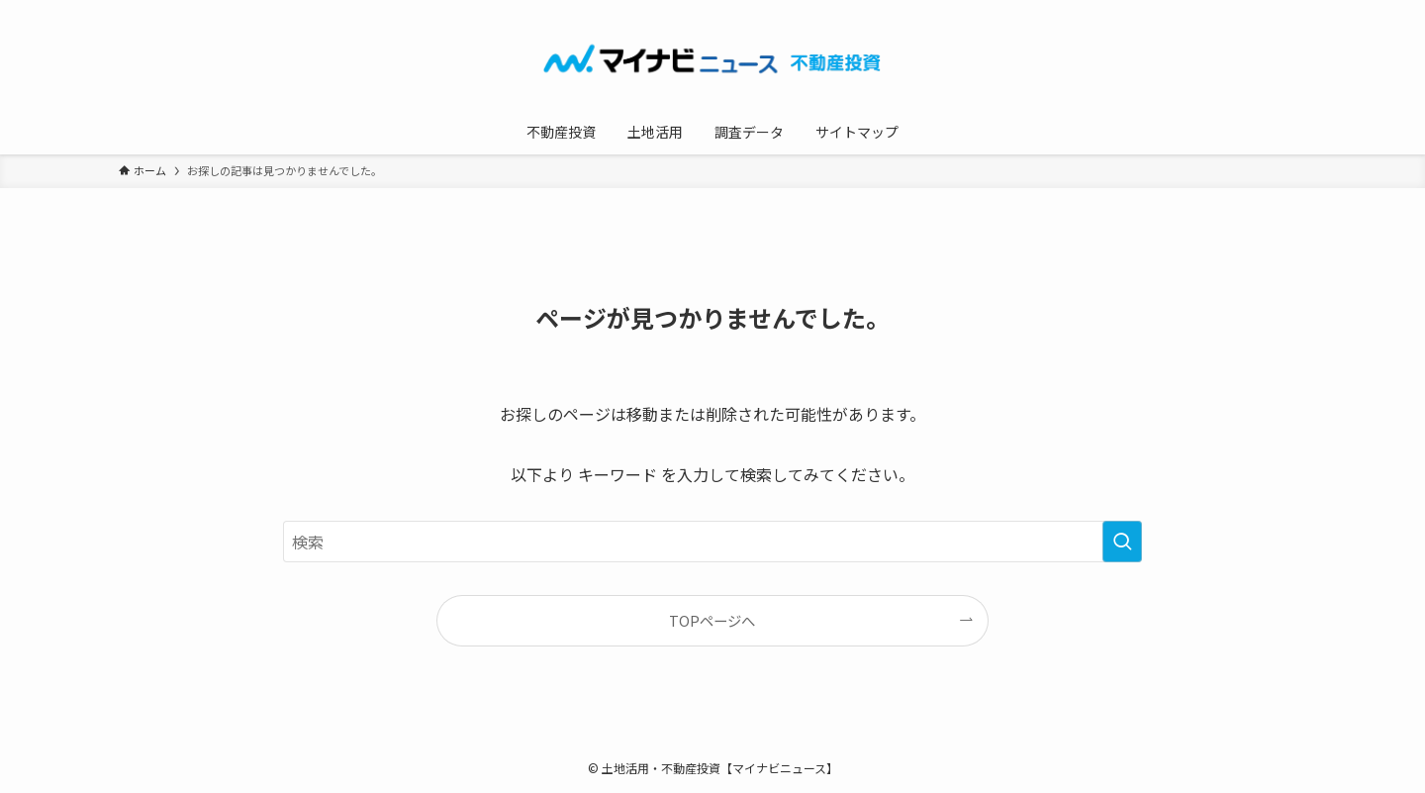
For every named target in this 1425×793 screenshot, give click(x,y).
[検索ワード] (712, 541)
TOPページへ (712, 620)
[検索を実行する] (1122, 541)
